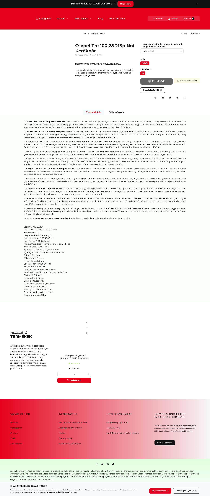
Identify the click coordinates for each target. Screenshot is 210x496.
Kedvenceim (16, 443)
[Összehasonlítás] (170, 98)
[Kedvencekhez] (155, 98)
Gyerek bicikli (156, 476)
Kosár (13, 438)
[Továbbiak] (67, 18)
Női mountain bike (116, 476)
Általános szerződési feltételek (72, 422)
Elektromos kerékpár (172, 474)
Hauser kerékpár (171, 471)
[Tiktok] (113, 464)
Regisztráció (16, 428)
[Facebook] (97, 464)
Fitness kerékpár (116, 474)
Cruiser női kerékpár (74, 476)
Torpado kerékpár (50, 471)
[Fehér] (144, 63)
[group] (127, 351)
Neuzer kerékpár (83, 471)
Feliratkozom (164, 443)
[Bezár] (197, 4)
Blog (100, 18)
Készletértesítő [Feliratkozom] (152, 90)
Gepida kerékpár (66, 471)
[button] (43, 18)
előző (184, 34)
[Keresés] (158, 18)
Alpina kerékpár (155, 471)
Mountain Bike (17, 474)
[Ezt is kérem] (74, 380)
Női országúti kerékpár (95, 476)
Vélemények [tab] (116, 112)
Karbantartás (47, 479)
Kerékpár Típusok (98, 34)
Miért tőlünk (81, 18)
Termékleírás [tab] (93, 112)
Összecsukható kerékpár (149, 474)
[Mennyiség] (74, 374)
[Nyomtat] (184, 98)
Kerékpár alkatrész (172, 476)
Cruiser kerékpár (80, 474)
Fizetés (61, 433)
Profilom (14, 433)
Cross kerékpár (50, 474)
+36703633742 (116, 18)
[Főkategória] (85, 34)
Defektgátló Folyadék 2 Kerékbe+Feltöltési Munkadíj (74, 357)
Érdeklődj (156, 81)
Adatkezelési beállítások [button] (69, 443)
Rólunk (61, 18)
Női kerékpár (189, 474)
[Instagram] (107, 464)
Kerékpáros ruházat (31, 479)
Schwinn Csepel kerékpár (119, 471)
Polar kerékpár (187, 471)
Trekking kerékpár (33, 474)
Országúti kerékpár (98, 474)
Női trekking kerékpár (35, 476)
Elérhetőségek (65, 438)
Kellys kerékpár (99, 471)
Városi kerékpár (65, 474)
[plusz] (88, 374)
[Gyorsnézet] (86, 333)
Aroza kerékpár (17, 471)
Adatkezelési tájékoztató (70, 428)
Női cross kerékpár (55, 476)
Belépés (14, 422)
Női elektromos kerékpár (137, 476)
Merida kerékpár (33, 471)
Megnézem (125, 4)
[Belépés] (173, 18)
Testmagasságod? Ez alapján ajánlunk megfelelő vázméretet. (162, 45)
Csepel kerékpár (139, 471)
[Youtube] (102, 464)
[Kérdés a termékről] (177, 98)
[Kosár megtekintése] (188, 18)
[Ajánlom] (162, 98)
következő (195, 34)
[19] (142, 73)
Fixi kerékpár (131, 474)
